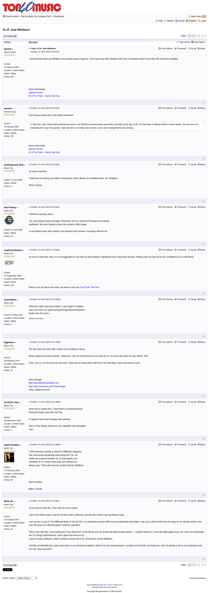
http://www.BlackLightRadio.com (44, 383)
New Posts (196, 16)
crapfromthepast (14, 250)
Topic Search (183, 42)
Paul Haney (11, 207)
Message (33, 42)
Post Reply (10, 36)
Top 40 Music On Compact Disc (36, 16)
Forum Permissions (198, 578)
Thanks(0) (180, 48)
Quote (193, 48)
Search (169, 21)
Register (193, 21)
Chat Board (58, 16)
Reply (202, 48)
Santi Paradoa (12, 444)
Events (180, 21)
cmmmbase (11, 299)
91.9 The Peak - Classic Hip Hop (44, 96)
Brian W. (9, 501)
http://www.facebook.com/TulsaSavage (47, 386)
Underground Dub (14, 164)
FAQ (160, 21)
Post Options (165, 48)
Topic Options (198, 42)
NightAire (10, 342)
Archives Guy (12, 402)
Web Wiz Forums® (106, 585)
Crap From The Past (89, 287)
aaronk (8, 48)
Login (203, 21)
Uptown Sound (36, 92)
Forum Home (12, 16)
